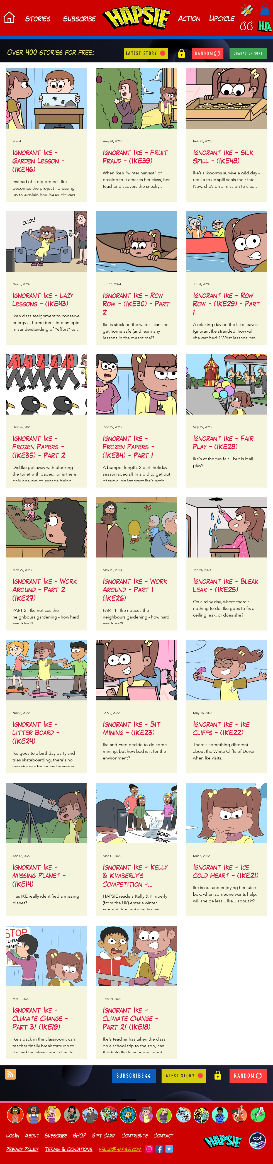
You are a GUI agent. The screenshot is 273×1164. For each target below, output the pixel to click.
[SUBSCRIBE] (134, 1076)
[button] (264, 9)
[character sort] (248, 53)
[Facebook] (159, 1149)
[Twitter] (169, 1149)
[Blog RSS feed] (10, 1074)
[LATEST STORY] (146, 53)
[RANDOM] (207, 53)
